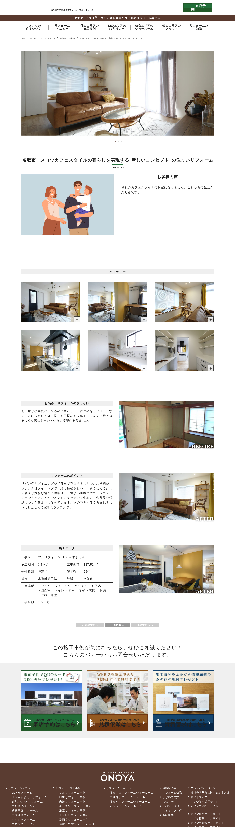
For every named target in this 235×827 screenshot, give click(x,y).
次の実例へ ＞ (147, 626)
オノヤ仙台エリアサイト (206, 815)
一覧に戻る (117, 626)
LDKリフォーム (20, 793)
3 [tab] (121, 142)
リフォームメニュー (19, 789)
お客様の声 (168, 789)
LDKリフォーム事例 (70, 798)
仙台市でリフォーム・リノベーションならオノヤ (47, 39)
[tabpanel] (117, 94)
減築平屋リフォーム (23, 811)
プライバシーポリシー (204, 789)
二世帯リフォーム (21, 816)
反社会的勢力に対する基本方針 (210, 793)
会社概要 (166, 816)
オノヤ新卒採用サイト (204, 802)
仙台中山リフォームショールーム (130, 793)
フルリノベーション (23, 807)
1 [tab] (114, 142)
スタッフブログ (171, 811)
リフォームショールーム (120, 789)
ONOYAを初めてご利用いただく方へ (134, 7)
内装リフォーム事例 (70, 802)
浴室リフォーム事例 (70, 811)
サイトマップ (199, 798)
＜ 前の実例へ (88, 626)
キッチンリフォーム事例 (73, 807)
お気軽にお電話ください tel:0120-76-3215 (165, 7)
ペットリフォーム (21, 820)
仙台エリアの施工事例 (88, 39)
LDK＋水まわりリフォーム (27, 798)
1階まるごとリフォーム (25, 802)
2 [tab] (117, 142)
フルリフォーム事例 (70, 793)
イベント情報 (169, 807)
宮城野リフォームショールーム (128, 798)
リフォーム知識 (171, 793)
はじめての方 (169, 798)
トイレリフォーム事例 (72, 816)
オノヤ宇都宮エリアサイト (207, 824)
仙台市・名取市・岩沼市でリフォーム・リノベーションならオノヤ (33, 7)
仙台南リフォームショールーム (128, 802)
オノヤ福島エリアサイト (206, 819)
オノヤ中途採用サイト (204, 807)
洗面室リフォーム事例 (72, 820)
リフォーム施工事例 (67, 789)
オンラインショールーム (124, 807)
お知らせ (166, 802)
